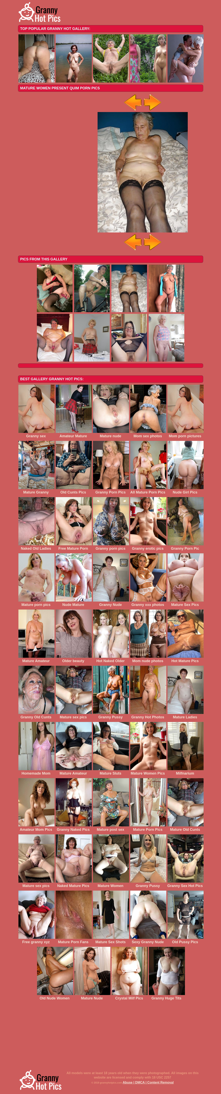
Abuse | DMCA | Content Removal (148, 1082)
